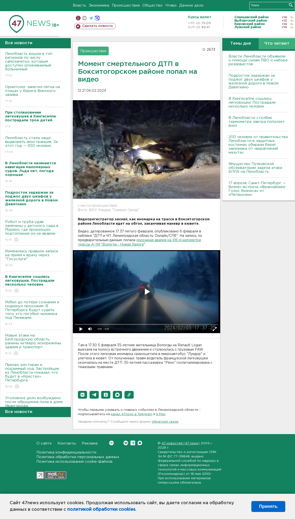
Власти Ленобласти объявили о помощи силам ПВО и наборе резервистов (258, 60)
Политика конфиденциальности (66, 452)
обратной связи (165, 421)
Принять (268, 506)
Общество (152, 5)
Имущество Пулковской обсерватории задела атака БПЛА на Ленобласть (255, 167)
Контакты (66, 443)
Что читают (276, 43)
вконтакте (84, 18)
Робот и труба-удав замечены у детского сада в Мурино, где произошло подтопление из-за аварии (34, 231)
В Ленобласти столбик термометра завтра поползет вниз (257, 121)
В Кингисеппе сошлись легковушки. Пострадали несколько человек (252, 102)
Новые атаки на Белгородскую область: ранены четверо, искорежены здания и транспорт (34, 344)
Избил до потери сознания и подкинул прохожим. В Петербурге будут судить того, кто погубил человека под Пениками (34, 313)
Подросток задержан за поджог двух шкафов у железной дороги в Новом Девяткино (254, 81)
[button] (82, 395)
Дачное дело (191, 5)
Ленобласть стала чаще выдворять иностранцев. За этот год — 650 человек (34, 145)
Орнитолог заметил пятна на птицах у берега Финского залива (34, 94)
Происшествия (126, 5)
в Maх (160, 414)
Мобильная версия (78, 18)
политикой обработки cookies (101, 509)
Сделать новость (97, 26)
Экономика (99, 5)
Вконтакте (111, 443)
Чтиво (171, 5)
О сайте (44, 443)
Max (140, 443)
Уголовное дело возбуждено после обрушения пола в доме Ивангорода (34, 405)
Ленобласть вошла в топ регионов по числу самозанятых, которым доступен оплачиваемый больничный (34, 65)
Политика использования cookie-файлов (74, 461)
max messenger (97, 18)
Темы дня (240, 43)
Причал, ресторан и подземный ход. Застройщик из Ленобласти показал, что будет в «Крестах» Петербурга (34, 376)
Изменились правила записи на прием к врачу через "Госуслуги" (34, 258)
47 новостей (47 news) (181, 443)
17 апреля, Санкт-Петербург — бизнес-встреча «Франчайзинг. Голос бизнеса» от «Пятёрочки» (258, 188)
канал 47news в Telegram (131, 414)
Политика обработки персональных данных (77, 457)
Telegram (133, 443)
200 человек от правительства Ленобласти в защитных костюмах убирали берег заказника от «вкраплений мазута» (258, 144)
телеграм (91, 18)
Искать (291, 5)
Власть (79, 5)
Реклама (90, 443)
